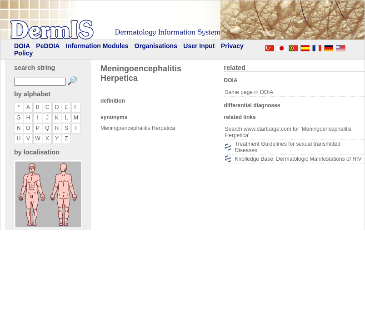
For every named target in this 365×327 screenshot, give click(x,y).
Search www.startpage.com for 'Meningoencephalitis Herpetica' (288, 132)
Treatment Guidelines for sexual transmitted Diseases (287, 147)
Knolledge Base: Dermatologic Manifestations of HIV (298, 159)
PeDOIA (48, 46)
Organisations (156, 46)
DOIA (22, 46)
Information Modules (97, 46)
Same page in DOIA (249, 92)
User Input (199, 46)
